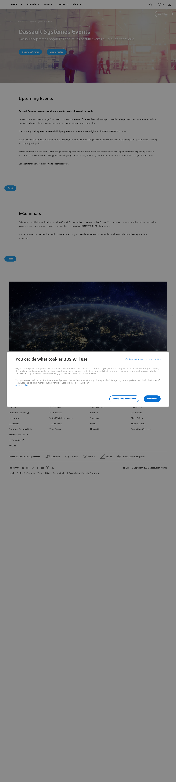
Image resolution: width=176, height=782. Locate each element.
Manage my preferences (124, 399)
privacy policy (21, 385)
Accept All (152, 399)
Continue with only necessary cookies (143, 359)
